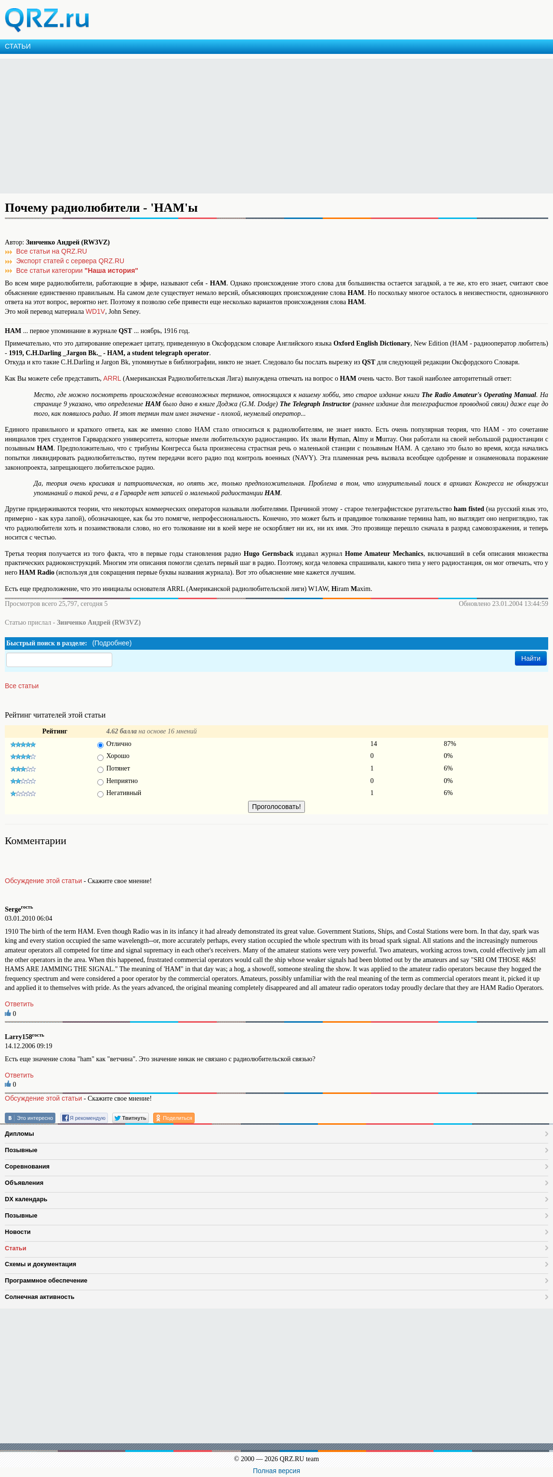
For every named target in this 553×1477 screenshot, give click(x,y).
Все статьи (22, 686)
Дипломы (19, 1133)
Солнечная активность (40, 1296)
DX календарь (26, 1199)
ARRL (112, 378)
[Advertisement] (276, 126)
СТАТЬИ (18, 46)
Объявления (24, 1182)
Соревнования (27, 1166)
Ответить (19, 1004)
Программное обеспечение (46, 1280)
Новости (18, 1231)
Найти (530, 658)
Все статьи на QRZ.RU (51, 251)
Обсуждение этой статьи (43, 881)
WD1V (95, 311)
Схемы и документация (40, 1264)
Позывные (21, 1150)
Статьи (15, 1248)
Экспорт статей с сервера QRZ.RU (70, 261)
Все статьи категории (77, 270)
